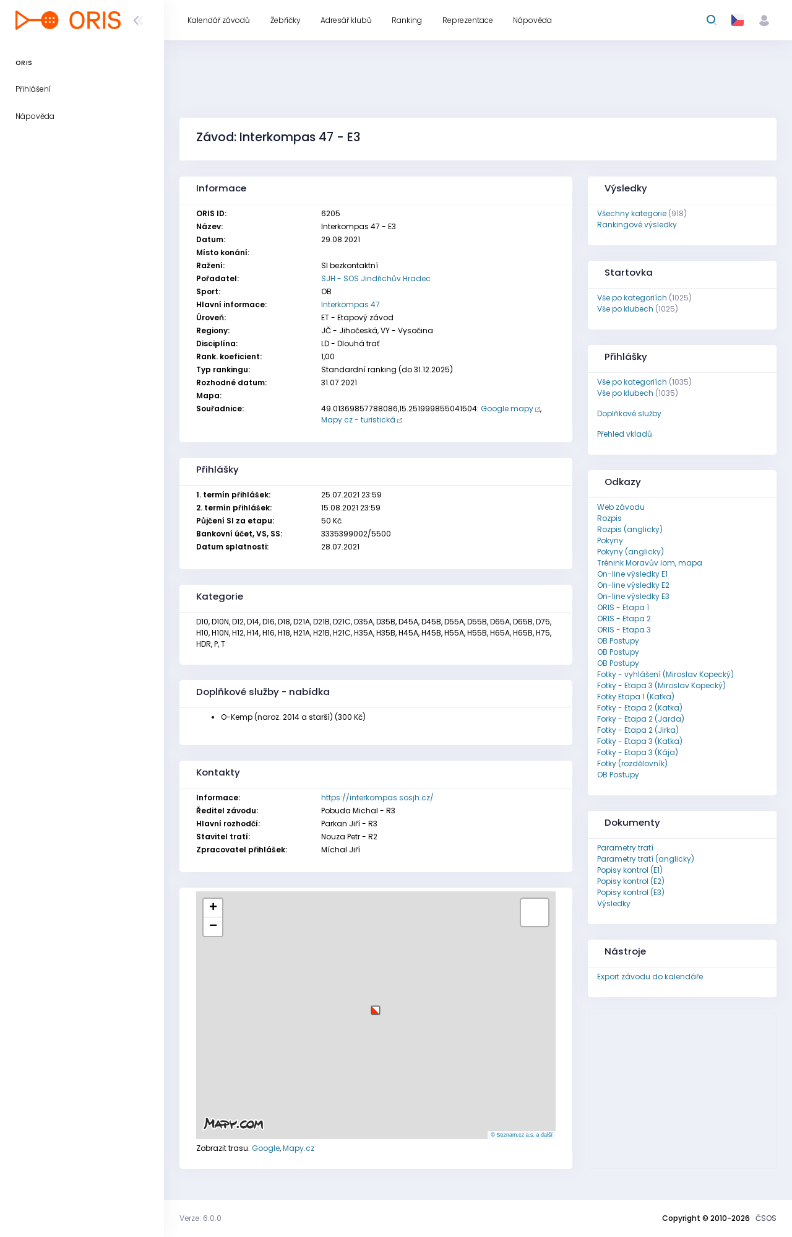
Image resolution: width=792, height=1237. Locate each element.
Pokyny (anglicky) (630, 551)
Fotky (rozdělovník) (632, 763)
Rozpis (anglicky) (630, 529)
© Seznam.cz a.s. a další (522, 1135)
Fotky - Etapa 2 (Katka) (639, 707)
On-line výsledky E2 (633, 585)
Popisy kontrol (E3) (631, 892)
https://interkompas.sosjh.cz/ (377, 797)
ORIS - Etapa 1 (623, 607)
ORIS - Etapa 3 (624, 629)
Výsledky (614, 903)
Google (266, 1148)
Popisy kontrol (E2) (631, 881)
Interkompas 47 (350, 304)
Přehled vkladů (624, 434)
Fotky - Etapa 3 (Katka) (639, 741)
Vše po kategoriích (632, 297)
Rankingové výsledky (637, 224)
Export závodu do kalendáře (650, 976)
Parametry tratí (625, 847)
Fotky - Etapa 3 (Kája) (637, 752)
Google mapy (507, 408)
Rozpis (609, 518)
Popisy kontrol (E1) (630, 870)
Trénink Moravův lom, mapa (649, 562)
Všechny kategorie (631, 213)
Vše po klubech (625, 309)
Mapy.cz (298, 1148)
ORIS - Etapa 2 (624, 618)
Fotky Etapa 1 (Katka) (635, 696)
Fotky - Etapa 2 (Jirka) (638, 730)
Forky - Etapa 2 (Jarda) (640, 719)
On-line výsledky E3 (633, 596)
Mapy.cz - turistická (358, 419)
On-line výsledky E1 (632, 574)
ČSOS (766, 1218)
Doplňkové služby (629, 413)
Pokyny (610, 540)
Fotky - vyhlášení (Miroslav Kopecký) (665, 674)
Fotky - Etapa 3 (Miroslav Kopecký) (661, 685)
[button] (375, 1005)
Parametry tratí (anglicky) (645, 859)
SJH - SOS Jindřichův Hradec (376, 278)
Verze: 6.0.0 (200, 1218)
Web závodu (621, 507)
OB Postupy (618, 641)
